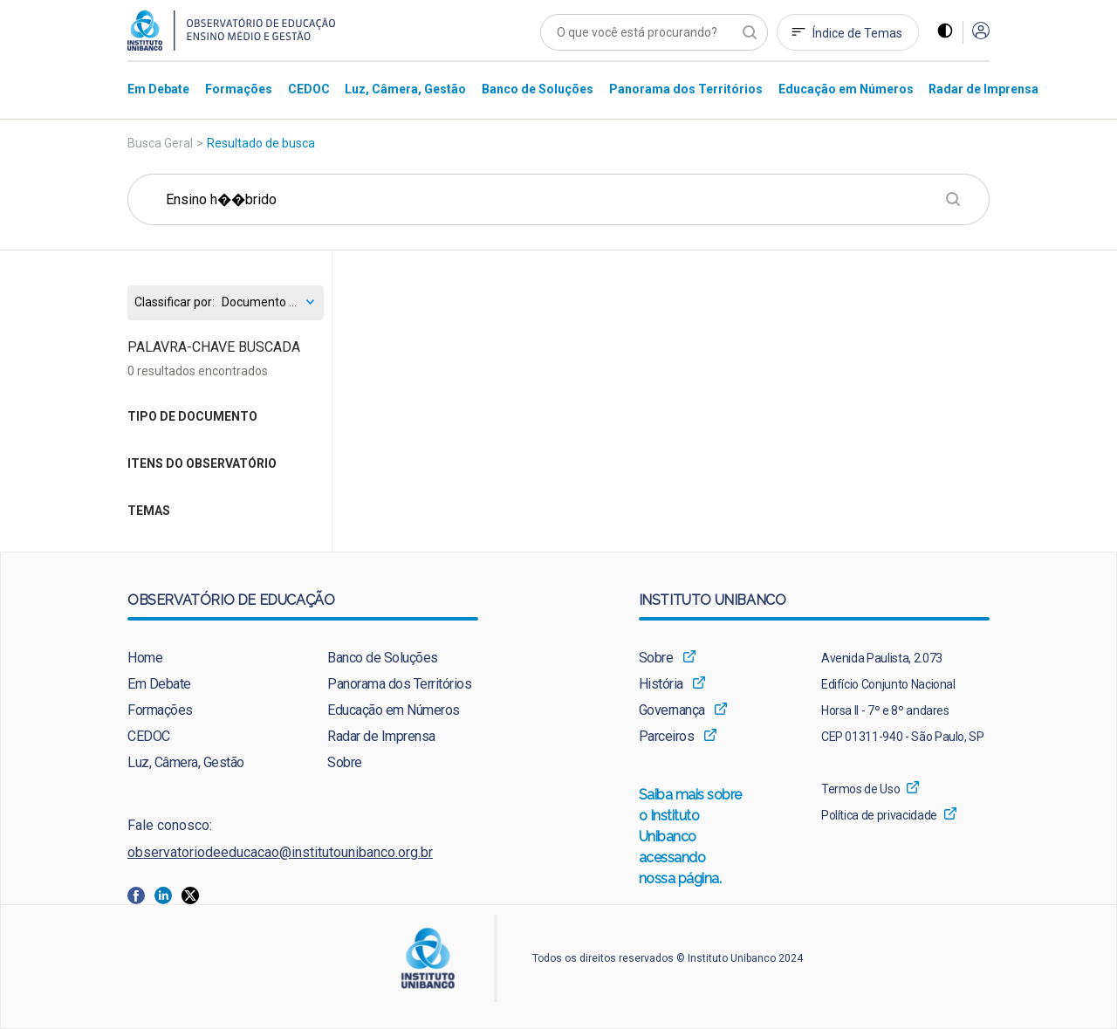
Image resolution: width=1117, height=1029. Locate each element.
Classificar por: (174, 302)
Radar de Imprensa (381, 736)
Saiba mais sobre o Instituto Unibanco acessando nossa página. (691, 837)
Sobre (344, 762)
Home (144, 657)
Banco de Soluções (382, 657)
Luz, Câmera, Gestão (185, 762)
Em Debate (159, 684)
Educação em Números (393, 710)
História (661, 684)
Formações (160, 710)
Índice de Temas (857, 33)
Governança (672, 710)
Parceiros (667, 736)
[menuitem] (158, 88)
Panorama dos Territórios (399, 684)
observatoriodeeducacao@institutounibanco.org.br (280, 852)
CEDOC (148, 736)
